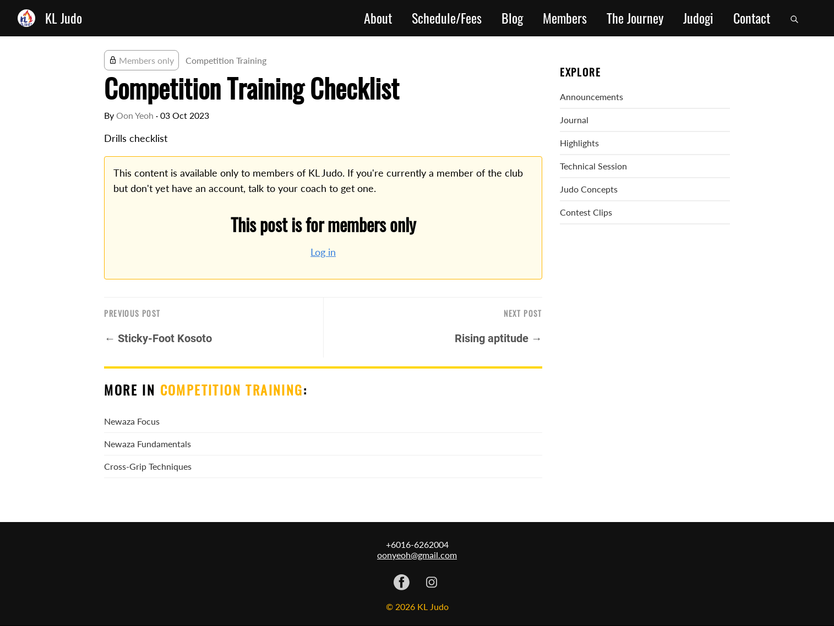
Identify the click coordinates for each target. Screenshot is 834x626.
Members (565, 18)
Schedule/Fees (447, 18)
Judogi (698, 18)
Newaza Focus (132, 421)
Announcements (591, 96)
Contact (751, 18)
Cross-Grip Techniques (148, 466)
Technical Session (593, 166)
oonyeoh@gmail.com (417, 555)
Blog (512, 18)
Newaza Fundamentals (147, 443)
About (378, 18)
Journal (574, 119)
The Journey (635, 18)
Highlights (579, 143)
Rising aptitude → (498, 338)
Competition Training (226, 60)
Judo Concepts (589, 189)
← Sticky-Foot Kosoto (158, 338)
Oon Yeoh (135, 115)
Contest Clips (586, 212)
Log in (323, 252)
